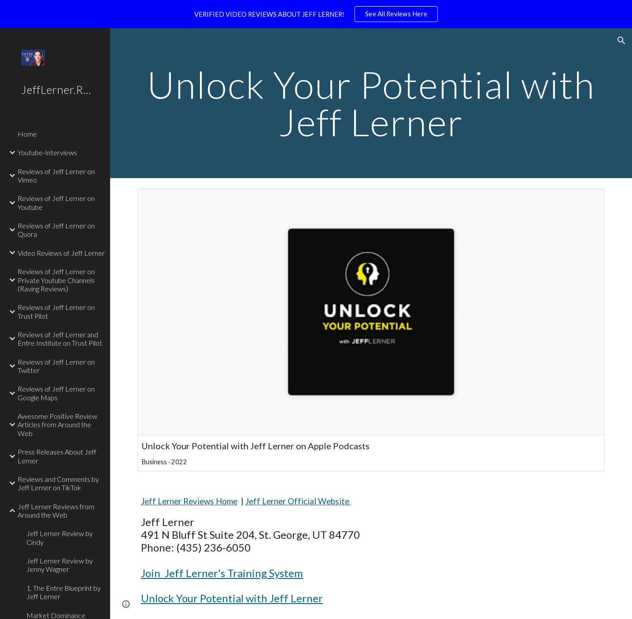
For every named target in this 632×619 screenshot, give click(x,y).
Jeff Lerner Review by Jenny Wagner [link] (59, 564)
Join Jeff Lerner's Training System (222, 573)
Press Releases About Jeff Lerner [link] (57, 455)
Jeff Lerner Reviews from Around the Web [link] (56, 510)
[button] (621, 40)
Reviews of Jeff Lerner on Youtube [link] (56, 202)
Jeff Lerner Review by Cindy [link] (59, 537)
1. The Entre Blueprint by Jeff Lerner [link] (63, 592)
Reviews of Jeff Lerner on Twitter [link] (56, 366)
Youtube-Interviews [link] (47, 152)
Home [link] (27, 134)
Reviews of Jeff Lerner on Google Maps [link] (56, 392)
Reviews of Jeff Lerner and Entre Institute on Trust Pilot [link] (60, 338)
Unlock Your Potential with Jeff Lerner (232, 598)
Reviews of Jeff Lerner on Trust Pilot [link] (56, 311)
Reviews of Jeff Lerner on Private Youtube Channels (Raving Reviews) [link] (56, 280)
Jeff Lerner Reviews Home (189, 501)
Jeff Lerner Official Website (298, 501)
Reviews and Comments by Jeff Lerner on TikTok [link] (58, 483)
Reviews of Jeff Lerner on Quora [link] (56, 229)
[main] (371, 103)
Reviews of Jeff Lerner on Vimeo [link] (56, 175)
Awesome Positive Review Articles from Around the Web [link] (57, 424)
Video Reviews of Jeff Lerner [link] (61, 253)
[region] (316, 14)
